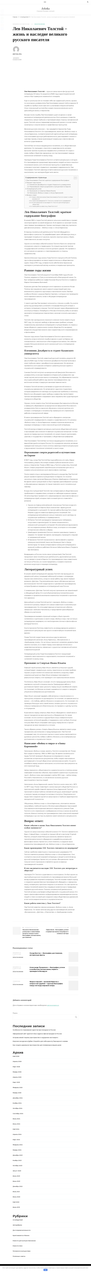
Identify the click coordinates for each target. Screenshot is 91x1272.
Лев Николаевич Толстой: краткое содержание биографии (47, 180)
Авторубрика (17, 1225)
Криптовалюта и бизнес (21, 1235)
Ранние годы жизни (34, 182)
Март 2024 (16, 1139)
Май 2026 (16, 1056)
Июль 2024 (16, 1119)
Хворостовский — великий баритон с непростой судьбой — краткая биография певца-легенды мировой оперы (46, 984)
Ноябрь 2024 (17, 1103)
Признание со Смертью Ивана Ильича (42, 191)
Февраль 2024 (18, 1145)
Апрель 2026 (17, 1061)
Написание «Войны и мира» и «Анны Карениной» (46, 193)
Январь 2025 (17, 1093)
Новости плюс (18, 1246)
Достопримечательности (21, 1230)
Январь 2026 (17, 1072)
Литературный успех (34, 189)
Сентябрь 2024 (18, 1113)
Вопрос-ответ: (32, 195)
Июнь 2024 (16, 1124)
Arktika (46, 8)
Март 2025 (16, 1082)
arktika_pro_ (16, 50)
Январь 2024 (17, 1150)
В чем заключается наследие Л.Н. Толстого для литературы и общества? (51, 203)
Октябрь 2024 (17, 1108)
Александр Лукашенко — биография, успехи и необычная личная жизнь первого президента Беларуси (46, 969)
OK (45, 1270)
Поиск (15, 1013)
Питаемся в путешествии (21, 1251)
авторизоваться (53, 1005)
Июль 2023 (16, 1176)
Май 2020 (16, 1202)
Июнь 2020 (16, 1197)
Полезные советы (19, 1256)
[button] (74, 177)
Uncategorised (39, 24)
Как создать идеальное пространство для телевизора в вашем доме (37, 1045)
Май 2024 (16, 1129)
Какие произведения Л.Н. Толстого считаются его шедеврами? (51, 200)
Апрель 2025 (17, 1077)
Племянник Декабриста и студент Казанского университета (50, 184)
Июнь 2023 (16, 1181)
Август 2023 (17, 1171)
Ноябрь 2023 (17, 1160)
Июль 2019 (16, 1207)
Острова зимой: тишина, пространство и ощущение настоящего (35, 1037)
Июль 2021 (16, 1191)
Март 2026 (16, 1067)
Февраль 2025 (17, 1087)
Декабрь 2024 (18, 1098)
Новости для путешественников (24, 1241)
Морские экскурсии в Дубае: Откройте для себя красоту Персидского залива (40, 1041)
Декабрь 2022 (17, 1186)
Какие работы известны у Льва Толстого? (44, 206)
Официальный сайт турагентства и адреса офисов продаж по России (37, 1034)
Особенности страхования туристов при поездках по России (34, 1030)
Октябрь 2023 (17, 1165)
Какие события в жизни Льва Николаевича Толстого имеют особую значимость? (52, 198)
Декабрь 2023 (17, 1155)
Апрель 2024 (17, 1134)
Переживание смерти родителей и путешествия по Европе (50, 186)
